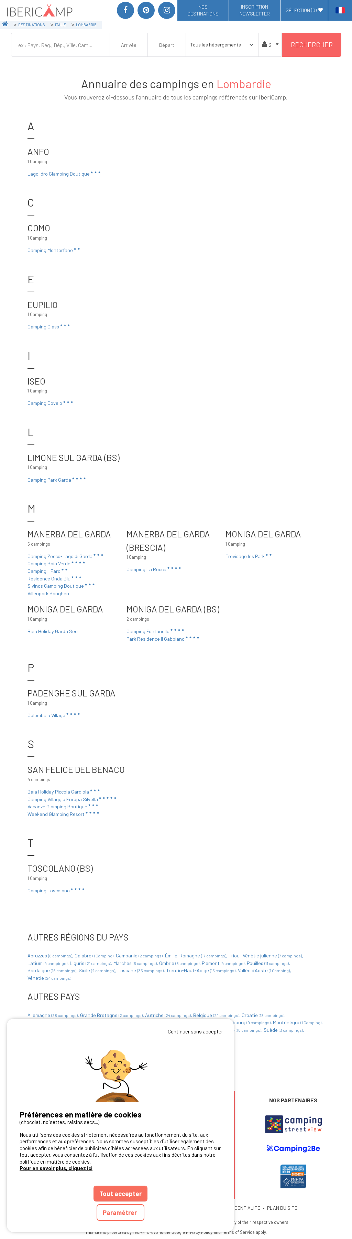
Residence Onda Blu (55, 578)
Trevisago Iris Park (249, 556)
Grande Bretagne (112, 1015)
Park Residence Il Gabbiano (163, 639)
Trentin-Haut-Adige (201, 970)
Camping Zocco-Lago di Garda (66, 556)
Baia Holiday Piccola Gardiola (64, 791)
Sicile (97, 970)
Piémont (223, 963)
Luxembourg (245, 1022)
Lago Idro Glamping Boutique (64, 173)
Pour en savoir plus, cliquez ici (56, 1168)
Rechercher (312, 45)
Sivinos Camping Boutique (62, 585)
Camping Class (49, 326)
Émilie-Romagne (196, 955)
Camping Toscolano (56, 890)
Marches (135, 963)
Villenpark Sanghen (48, 593)
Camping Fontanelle (155, 631)
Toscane (141, 970)
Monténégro (297, 1022)
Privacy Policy (199, 1232)
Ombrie (179, 963)
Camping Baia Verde (57, 563)
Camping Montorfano (54, 250)
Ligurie (91, 963)
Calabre (94, 955)
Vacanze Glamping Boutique (63, 806)
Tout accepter (120, 1193)
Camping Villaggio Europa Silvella (72, 799)
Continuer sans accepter (195, 1031)
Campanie (140, 955)
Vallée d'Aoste (264, 970)
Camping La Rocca (154, 569)
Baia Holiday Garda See (53, 631)
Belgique (216, 1015)
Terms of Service (238, 1232)
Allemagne (53, 1015)
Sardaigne (52, 970)
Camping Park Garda (57, 479)
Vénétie (49, 978)
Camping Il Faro (48, 571)
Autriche (168, 1015)
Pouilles (268, 963)
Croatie (263, 1015)
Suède (284, 1030)
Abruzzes (50, 955)
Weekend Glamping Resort (64, 814)
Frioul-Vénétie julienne (266, 955)
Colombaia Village (54, 715)
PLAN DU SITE (282, 1208)
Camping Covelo (51, 403)
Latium (48, 963)
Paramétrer (120, 1212)
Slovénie (239, 1030)
